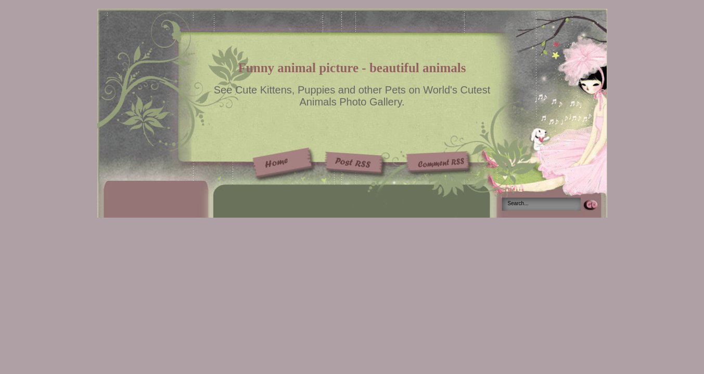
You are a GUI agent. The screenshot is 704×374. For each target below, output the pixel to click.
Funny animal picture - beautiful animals (352, 68)
